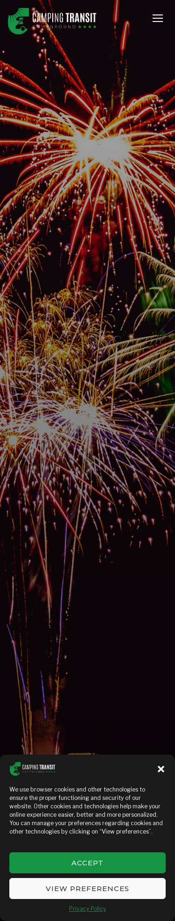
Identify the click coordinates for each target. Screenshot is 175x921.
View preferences (87, 888)
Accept (87, 862)
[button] (161, 769)
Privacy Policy (87, 908)
